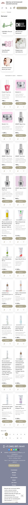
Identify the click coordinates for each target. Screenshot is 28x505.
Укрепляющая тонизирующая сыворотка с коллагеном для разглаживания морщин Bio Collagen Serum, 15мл (19, 367)
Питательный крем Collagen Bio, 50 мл (7, 408)
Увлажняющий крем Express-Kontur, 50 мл (19, 328)
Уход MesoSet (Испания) (6, 51)
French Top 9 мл (6, 92)
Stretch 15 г (5, 124)
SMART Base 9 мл (20, 124)
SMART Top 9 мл (20, 156)
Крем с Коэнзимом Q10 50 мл (20, 293)
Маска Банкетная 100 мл (20, 222)
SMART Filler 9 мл (7, 156)
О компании (14, 470)
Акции (14, 480)
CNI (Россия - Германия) (19, 32)
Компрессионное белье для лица (7, 68)
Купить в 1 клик (4, 107)
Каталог (14, 472)
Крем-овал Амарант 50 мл (19, 407)
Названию (19, 75)
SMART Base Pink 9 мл (20, 189)
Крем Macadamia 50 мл (6, 259)
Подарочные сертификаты (19, 51)
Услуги (14, 475)
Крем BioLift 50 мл (20, 259)
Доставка (14, 482)
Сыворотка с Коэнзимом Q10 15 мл (7, 294)
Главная (3, 12)
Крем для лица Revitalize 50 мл (6, 327)
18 (17, 438)
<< (3, 434)
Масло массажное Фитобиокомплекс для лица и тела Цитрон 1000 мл (7, 224)
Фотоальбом (14, 477)
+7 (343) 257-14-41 (15, 446)
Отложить (10, 107)
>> (21, 438)
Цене (14, 75)
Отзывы (14, 485)
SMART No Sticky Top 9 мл (6, 189)
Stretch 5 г (18, 92)
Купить (7, 103)
